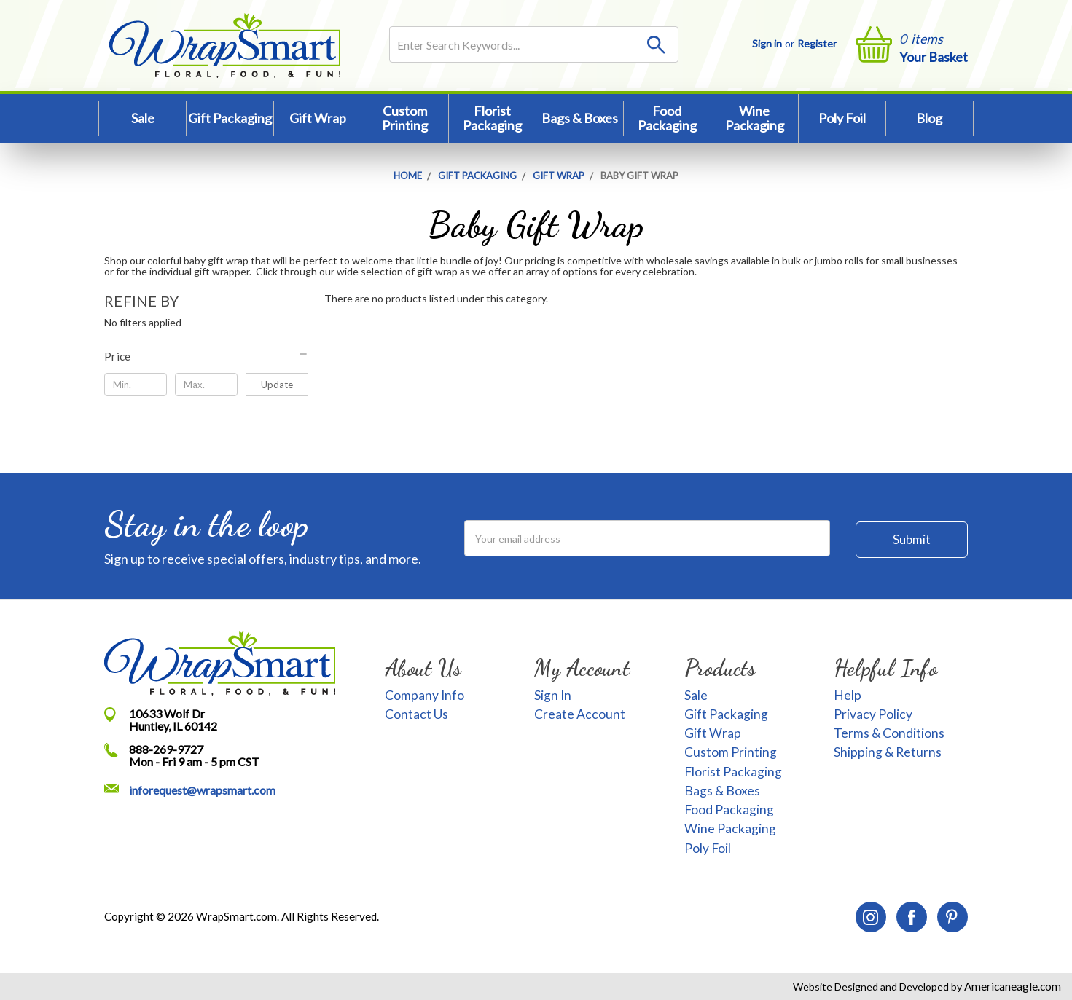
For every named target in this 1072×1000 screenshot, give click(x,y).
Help (847, 695)
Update (277, 384)
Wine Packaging (754, 118)
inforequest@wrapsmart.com (202, 790)
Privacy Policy (873, 714)
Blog (929, 118)
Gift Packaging (230, 118)
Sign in (767, 43)
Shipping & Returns (888, 752)
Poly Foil (842, 118)
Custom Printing (405, 118)
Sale (142, 118)
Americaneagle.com (1011, 986)
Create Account (579, 714)
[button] (206, 356)
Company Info (424, 695)
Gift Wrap (317, 118)
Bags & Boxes (579, 118)
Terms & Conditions (889, 733)
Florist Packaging (492, 118)
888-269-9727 (166, 749)
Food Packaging (667, 118)
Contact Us (416, 714)
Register (817, 43)
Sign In (552, 695)
